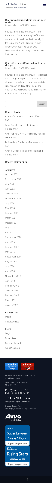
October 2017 (12, 223)
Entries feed (11, 338)
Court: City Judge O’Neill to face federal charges (25, 64)
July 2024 (9, 203)
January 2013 (11, 290)
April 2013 (10, 281)
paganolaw (12, 25)
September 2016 (13, 237)
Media (33, 25)
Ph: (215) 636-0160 (16, 390)
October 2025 (12, 174)
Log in (8, 333)
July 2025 (9, 184)
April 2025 (10, 189)
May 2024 (10, 208)
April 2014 (10, 271)
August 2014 (11, 261)
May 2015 (10, 252)
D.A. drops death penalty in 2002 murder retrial (25, 21)
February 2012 (12, 295)
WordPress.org (12, 348)
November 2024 (13, 198)
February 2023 (12, 213)
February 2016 (12, 247)
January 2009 (11, 305)
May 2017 (10, 227)
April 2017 (10, 232)
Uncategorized (12, 321)
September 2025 (13, 179)
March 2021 (11, 218)
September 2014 (13, 256)
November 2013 (13, 276)
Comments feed (13, 343)
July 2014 (9, 266)
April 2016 (10, 242)
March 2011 (11, 300)
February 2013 (12, 285)
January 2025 (11, 193)
